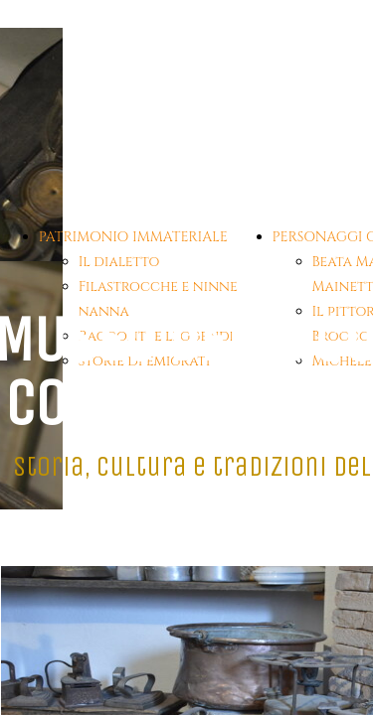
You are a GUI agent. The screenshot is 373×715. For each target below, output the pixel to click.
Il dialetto (119, 261)
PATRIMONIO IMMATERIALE (133, 236)
